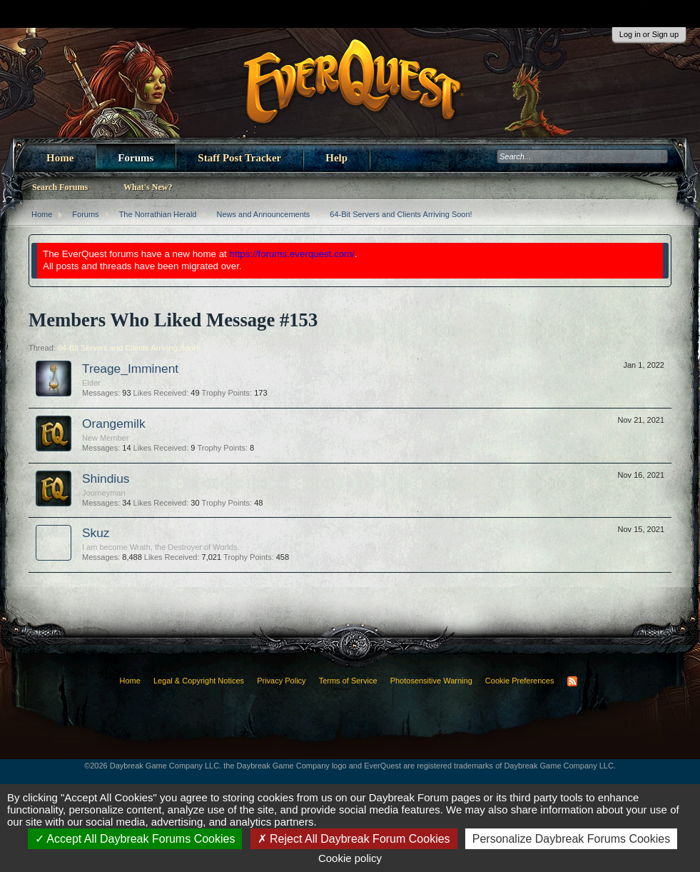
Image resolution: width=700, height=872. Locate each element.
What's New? (147, 187)
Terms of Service (348, 680)
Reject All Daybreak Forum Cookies (354, 839)
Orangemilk (114, 423)
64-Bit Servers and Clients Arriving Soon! (129, 348)
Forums (135, 158)
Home (59, 158)
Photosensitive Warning (431, 680)
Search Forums (60, 187)
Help (336, 158)
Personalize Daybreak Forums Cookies (571, 839)
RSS (572, 681)
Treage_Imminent (130, 368)
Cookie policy (350, 858)
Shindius (105, 478)
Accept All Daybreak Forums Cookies (135, 839)
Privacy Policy (281, 680)
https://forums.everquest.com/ (292, 254)
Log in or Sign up (649, 34)
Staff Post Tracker (239, 158)
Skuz (96, 533)
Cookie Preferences (519, 680)
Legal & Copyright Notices (198, 680)
